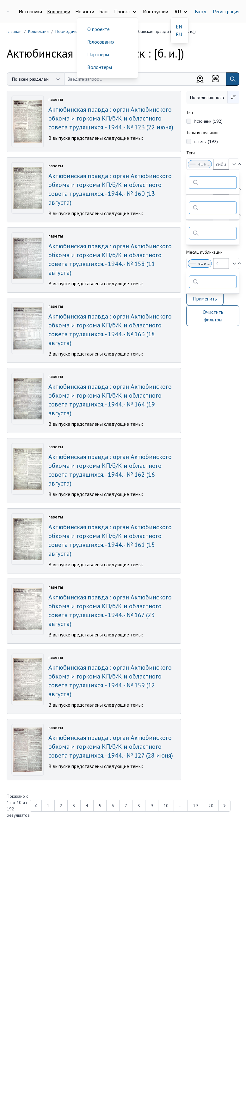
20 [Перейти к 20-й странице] (210, 806)
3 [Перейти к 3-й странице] (74, 806)
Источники (30, 11)
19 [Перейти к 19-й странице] (195, 806)
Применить (205, 298)
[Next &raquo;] (224, 806)
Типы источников (202, 132)
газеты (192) (206, 141)
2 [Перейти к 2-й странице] (61, 806)
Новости (84, 11)
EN (179, 26)
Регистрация (226, 11)
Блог (104, 11)
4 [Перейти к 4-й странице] (87, 806)
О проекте (98, 29)
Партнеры (98, 54)
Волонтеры (99, 67)
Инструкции (155, 11)
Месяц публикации (204, 252)
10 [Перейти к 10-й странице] (166, 806)
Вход (200, 11)
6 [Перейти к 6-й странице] (113, 806)
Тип (189, 112)
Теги (190, 153)
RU (179, 34)
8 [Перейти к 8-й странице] (139, 806)
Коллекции (58, 11)
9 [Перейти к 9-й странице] (152, 806)
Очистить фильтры (213, 316)
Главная (14, 31)
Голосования (100, 42)
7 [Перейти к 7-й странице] (126, 806)
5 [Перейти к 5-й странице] (100, 806)
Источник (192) (208, 121)
